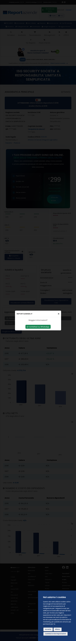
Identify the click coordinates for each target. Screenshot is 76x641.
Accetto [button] (48, 629)
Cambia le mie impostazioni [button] (55, 634)
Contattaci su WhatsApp (38, 327)
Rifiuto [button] (57, 629)
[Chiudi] (58, 313)
